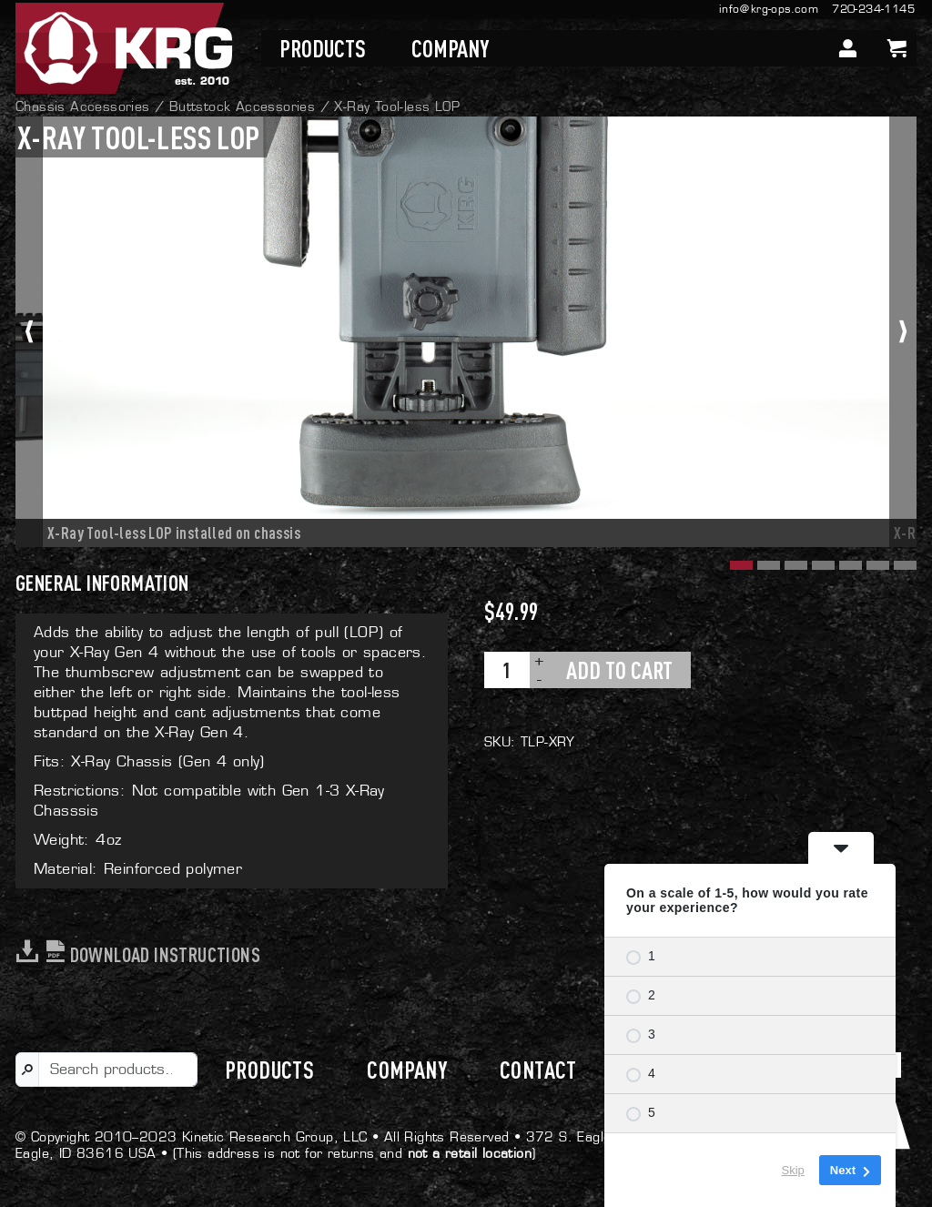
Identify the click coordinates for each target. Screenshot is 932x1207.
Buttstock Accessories (242, 106)
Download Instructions (137, 954)
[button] (739, 563)
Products (322, 48)
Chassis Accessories (82, 106)
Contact (538, 1069)
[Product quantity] (507, 670)
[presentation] (29, 332)
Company (450, 48)
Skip (793, 1170)
